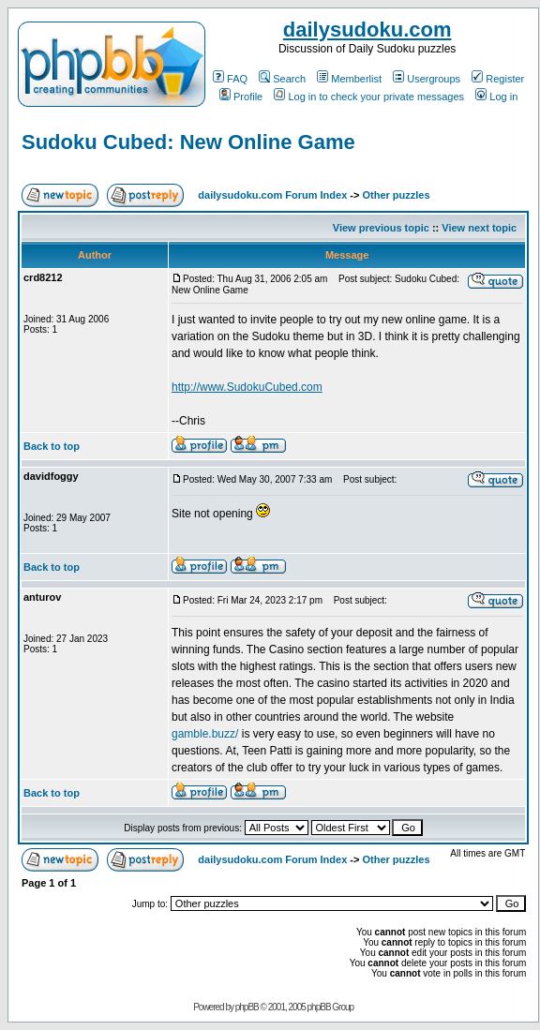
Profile (240, 96)
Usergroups (426, 78)
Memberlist (349, 78)
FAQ (230, 78)
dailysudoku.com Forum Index (272, 195)
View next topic (479, 227)
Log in (496, 96)
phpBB (247, 1007)
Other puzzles (395, 195)
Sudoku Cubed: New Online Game (188, 142)
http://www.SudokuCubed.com (247, 387)
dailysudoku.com (367, 29)
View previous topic (381, 227)
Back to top (51, 446)
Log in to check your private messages (369, 96)
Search (282, 78)
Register (498, 78)
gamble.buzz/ (205, 733)
